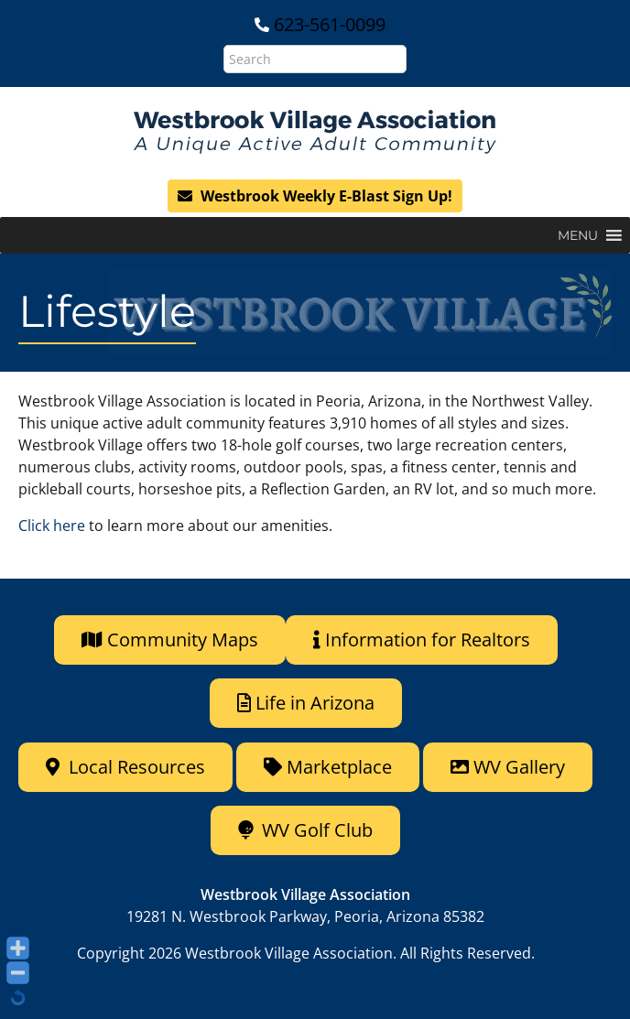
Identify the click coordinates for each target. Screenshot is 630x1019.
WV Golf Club (305, 830)
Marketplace (328, 766)
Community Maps (169, 639)
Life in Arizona (306, 702)
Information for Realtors (421, 639)
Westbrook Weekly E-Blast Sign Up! (315, 196)
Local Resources (125, 766)
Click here (51, 525)
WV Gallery (508, 766)
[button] (578, 235)
